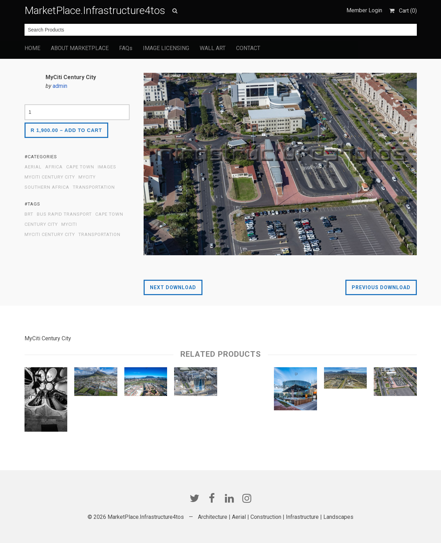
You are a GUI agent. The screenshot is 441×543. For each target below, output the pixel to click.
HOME (32, 48)
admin (60, 86)
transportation (99, 234)
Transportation (94, 187)
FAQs (125, 48)
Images (107, 167)
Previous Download (381, 287)
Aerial (33, 167)
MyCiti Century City (50, 177)
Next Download (173, 287)
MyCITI (69, 224)
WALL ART (213, 48)
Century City (41, 224)
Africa (54, 167)
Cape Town (80, 167)
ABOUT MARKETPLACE (80, 48)
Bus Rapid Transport (64, 214)
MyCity (87, 177)
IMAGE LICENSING (166, 48)
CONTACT (248, 48)
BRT (29, 214)
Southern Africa (47, 187)
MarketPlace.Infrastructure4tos (95, 10)
